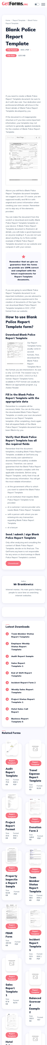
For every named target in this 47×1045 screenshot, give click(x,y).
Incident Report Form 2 (23, 682)
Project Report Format (10, 826)
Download (13, 563)
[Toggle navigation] (43, 4)
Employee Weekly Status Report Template (20, 646)
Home (8, 20)
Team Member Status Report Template (35, 884)
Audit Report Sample (22, 656)
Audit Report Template (12, 772)
